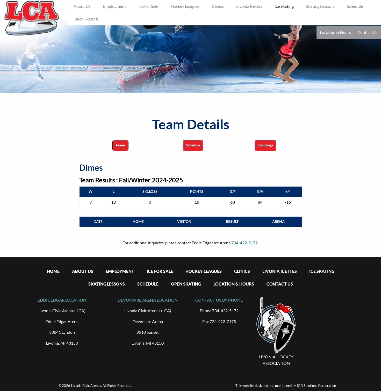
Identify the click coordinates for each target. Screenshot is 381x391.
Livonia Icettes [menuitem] (249, 6)
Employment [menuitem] (114, 6)
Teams (120, 145)
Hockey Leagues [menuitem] (185, 6)
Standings (265, 145)
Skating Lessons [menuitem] (320, 6)
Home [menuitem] (53, 271)
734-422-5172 (244, 242)
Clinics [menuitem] (218, 6)
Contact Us (367, 32)
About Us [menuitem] (82, 6)
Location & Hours (335, 32)
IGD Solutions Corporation (316, 385)
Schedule (193, 145)
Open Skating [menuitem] (86, 18)
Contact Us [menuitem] (280, 283)
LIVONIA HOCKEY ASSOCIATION (276, 360)
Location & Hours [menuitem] (233, 283)
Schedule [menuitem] (355, 6)
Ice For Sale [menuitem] (148, 6)
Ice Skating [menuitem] (284, 6)
